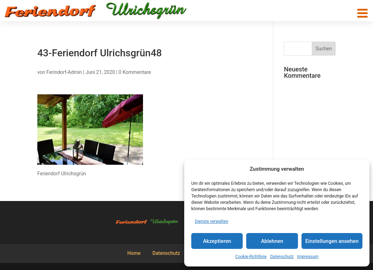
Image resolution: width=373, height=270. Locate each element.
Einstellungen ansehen (332, 241)
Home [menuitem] (134, 253)
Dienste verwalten (211, 221)
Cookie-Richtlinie (251, 256)
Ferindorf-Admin (64, 72)
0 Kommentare (135, 72)
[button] (362, 13)
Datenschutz (282, 256)
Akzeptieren (217, 241)
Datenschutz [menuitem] (166, 253)
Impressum (307, 256)
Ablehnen (272, 241)
